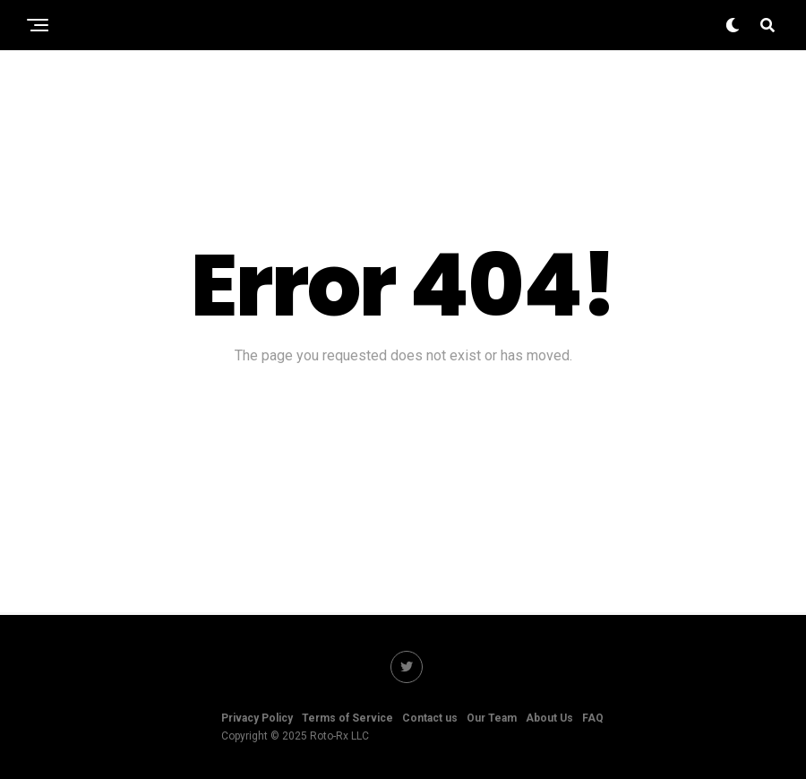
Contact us (430, 718)
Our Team (492, 718)
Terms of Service (347, 718)
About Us (549, 718)
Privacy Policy (257, 718)
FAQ (593, 718)
